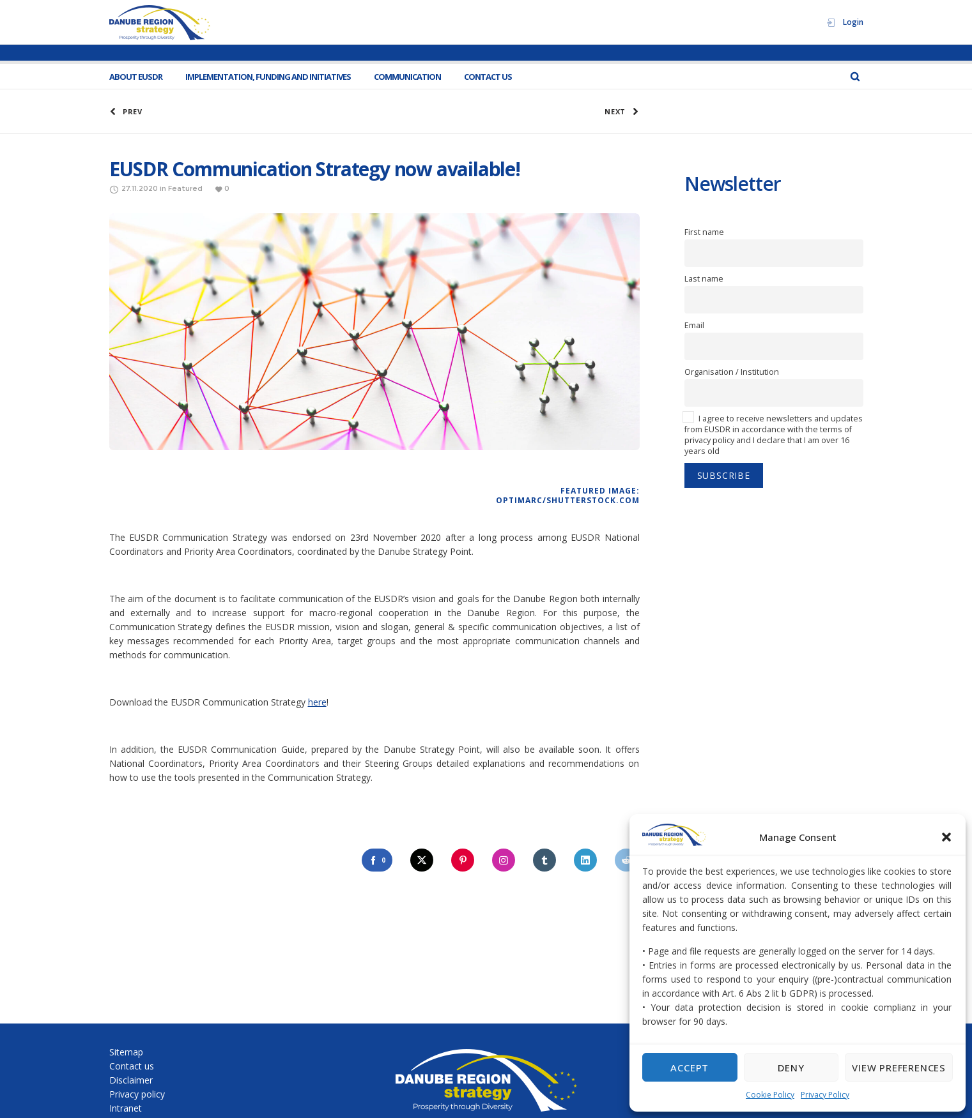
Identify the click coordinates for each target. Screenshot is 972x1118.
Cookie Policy (770, 1094)
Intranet (125, 1108)
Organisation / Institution (731, 371)
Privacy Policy (825, 1094)
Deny (791, 1067)
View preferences (899, 1067)
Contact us (131, 1066)
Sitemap (126, 1052)
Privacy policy (137, 1094)
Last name (703, 278)
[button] (946, 837)
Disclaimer (131, 1080)
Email (694, 325)
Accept (689, 1067)
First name (704, 232)
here (317, 702)
